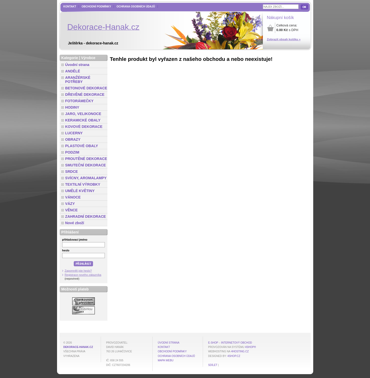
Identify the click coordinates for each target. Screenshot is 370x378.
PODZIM (72, 152)
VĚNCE (71, 210)
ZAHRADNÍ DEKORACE (85, 216)
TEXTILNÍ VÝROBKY (82, 184)
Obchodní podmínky (96, 6)
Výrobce (88, 58)
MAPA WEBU (165, 360)
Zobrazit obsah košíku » (284, 39)
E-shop (213, 342)
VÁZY (70, 204)
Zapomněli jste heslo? (78, 270)
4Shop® (250, 347)
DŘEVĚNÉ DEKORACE (85, 94)
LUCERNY (74, 133)
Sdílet (212, 365)
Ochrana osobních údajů (135, 6)
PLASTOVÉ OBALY (81, 146)
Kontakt (69, 6)
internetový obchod (236, 342)
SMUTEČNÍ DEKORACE (85, 165)
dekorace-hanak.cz (78, 347)
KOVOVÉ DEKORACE (84, 127)
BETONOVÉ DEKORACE (86, 88)
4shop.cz (233, 356)
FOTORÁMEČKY (79, 101)
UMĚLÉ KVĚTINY (80, 191)
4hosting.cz (240, 351)
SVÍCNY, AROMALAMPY (86, 178)
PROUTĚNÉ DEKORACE (86, 159)
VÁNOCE (73, 197)
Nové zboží (74, 223)
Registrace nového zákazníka (83, 274)
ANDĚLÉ (72, 71)
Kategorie (69, 58)
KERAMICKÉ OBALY (83, 120)
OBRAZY (73, 139)
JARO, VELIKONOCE (83, 114)
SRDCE (71, 171)
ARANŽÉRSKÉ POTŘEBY (77, 79)
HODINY (72, 107)
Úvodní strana (77, 65)
